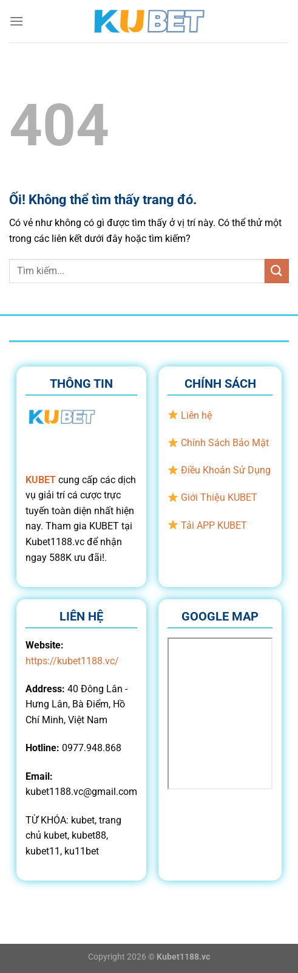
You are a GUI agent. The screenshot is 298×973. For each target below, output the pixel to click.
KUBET (40, 480)
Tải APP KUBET (214, 525)
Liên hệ (196, 415)
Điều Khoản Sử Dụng (226, 470)
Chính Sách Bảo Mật (225, 443)
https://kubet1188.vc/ (72, 661)
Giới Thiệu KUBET (219, 497)
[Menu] (16, 21)
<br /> (220, 713)
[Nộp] (277, 271)
